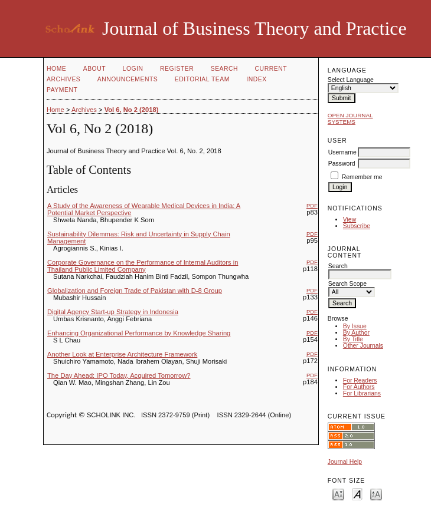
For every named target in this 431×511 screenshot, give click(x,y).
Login (133, 68)
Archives (63, 79)
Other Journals (363, 345)
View (349, 219)
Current (271, 68)
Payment (62, 90)
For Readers (360, 380)
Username (342, 152)
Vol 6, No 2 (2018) (132, 109)
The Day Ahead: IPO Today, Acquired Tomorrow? (119, 375)
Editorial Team (202, 79)
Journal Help (345, 462)
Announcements (127, 79)
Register (177, 68)
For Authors (359, 387)
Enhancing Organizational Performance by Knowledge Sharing (138, 333)
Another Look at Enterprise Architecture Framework (122, 354)
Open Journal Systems (350, 118)
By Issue (355, 326)
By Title (353, 339)
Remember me (362, 177)
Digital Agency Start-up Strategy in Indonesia (112, 311)
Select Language (351, 80)
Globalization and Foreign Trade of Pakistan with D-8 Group (134, 290)
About (94, 68)
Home (56, 68)
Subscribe (356, 226)
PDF (312, 205)
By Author (356, 332)
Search (224, 68)
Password (341, 163)
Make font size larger (376, 493)
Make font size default (357, 493)
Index (256, 79)
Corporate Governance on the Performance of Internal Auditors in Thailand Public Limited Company (142, 266)
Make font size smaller (338, 493)
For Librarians (362, 393)
